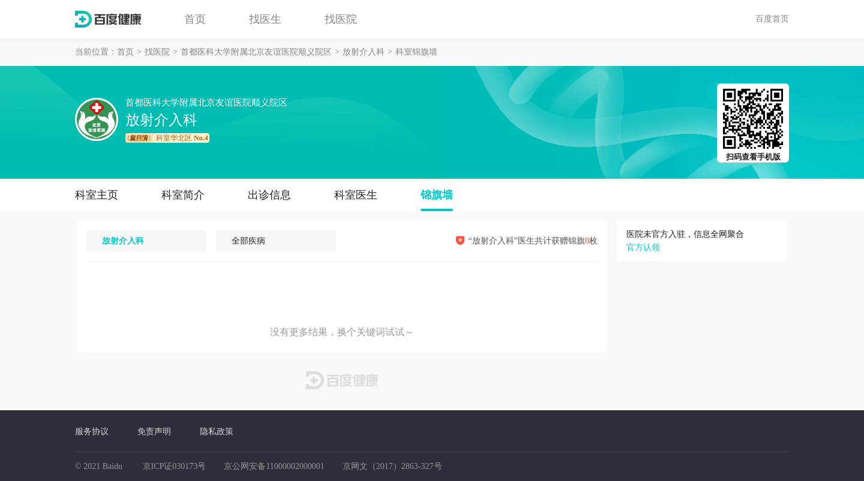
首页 (195, 19)
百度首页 (772, 18)
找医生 (265, 19)
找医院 (341, 19)
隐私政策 (216, 431)
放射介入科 (364, 51)
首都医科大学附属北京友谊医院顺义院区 (256, 51)
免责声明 (154, 431)
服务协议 (92, 431)
